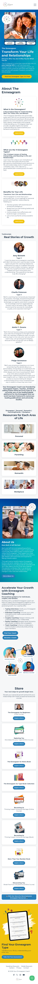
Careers (11, 968)
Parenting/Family (14, 412)
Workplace (26, 412)
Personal (19, 410)
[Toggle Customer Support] (32, 978)
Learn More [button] (19, 133)
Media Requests (26, 966)
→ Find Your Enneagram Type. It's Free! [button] (16, 76)
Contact (26, 968)
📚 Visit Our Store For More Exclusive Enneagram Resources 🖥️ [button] (19, 897)
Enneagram (10, 410)
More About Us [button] (8, 576)
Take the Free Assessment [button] (12, 957)
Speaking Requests (12, 966)
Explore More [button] (19, 718)
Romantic (27, 410)
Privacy (18, 968)
